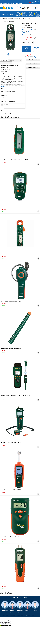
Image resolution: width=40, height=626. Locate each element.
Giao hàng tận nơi (26, 49)
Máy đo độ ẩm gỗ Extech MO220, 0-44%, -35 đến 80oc (11, 583)
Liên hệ (9, 3)
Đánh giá (9, 63)
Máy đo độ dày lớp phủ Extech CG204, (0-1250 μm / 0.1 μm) (12, 206)
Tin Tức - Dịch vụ (7, 1)
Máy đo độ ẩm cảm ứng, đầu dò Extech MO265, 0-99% (11, 442)
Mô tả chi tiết (4, 60)
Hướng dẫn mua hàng (37, 2)
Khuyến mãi (16, 1)
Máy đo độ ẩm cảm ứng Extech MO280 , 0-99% (10, 536)
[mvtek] (38, 164)
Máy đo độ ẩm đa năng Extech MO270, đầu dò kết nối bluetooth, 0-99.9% (15, 395)
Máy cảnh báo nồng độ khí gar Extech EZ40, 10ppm (11, 301)
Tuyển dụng (13, 3)
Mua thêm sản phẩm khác (35, 49)
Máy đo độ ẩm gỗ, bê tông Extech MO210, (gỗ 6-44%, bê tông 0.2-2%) (14, 159)
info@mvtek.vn (5, 615)
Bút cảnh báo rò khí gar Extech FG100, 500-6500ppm (11, 348)
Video (12, 1)
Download (3, 63)
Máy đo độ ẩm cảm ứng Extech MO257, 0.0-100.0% (11, 489)
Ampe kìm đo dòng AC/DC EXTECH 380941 (9, 254)
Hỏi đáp (20, 1)
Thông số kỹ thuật (13, 60)
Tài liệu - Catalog (19, 3)
